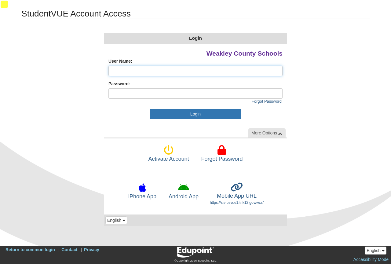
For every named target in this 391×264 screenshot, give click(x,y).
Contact (69, 249)
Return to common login (30, 249)
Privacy (91, 249)
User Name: (120, 61)
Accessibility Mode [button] (371, 259)
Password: (119, 83)
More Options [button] (267, 133)
